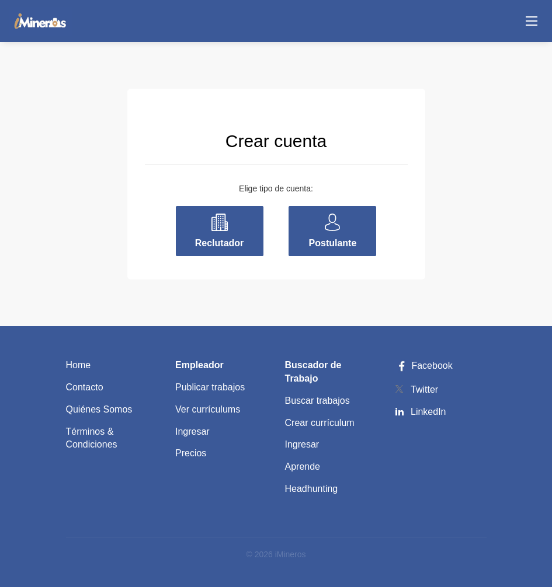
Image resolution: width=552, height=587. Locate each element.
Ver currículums (207, 409)
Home (78, 365)
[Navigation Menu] (531, 21)
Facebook (423, 366)
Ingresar (192, 431)
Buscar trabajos (317, 401)
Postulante (333, 243)
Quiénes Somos (99, 409)
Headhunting (311, 489)
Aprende (303, 466)
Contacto (84, 387)
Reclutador (219, 243)
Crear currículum (320, 423)
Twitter (424, 389)
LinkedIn (428, 412)
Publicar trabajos (210, 387)
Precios (190, 453)
